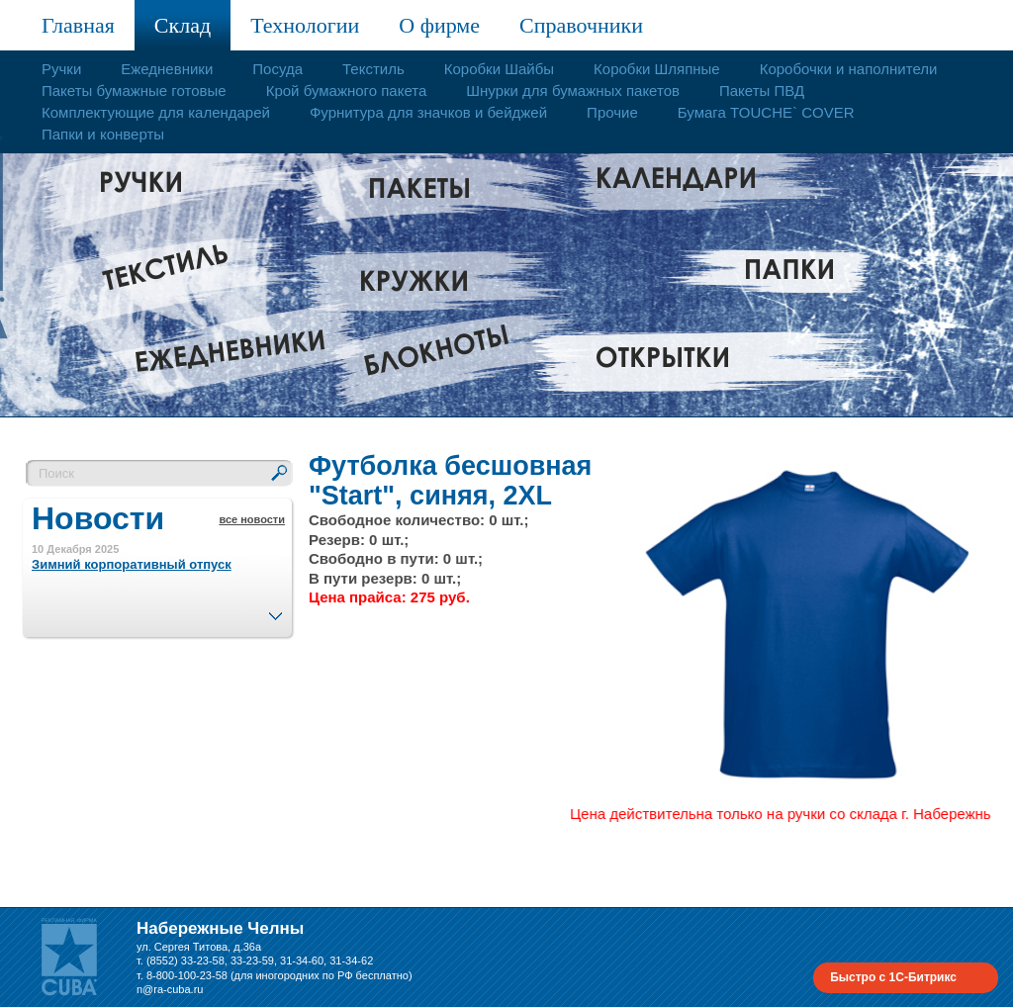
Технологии (304, 25)
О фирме (439, 25)
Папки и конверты (103, 134)
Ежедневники (167, 68)
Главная (78, 25)
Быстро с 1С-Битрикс (893, 977)
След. (275, 610)
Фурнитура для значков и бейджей (428, 112)
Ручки (61, 68)
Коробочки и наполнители (849, 68)
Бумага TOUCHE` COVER (766, 112)
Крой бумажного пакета (346, 90)
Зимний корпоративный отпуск (131, 564)
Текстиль (373, 68)
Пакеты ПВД (761, 90)
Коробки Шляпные (657, 68)
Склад (182, 25)
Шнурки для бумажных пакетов (573, 90)
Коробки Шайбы (499, 68)
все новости (252, 519)
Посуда (277, 68)
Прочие (612, 112)
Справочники (581, 25)
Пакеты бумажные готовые (134, 90)
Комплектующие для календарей (156, 112)
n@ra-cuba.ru (170, 989)
